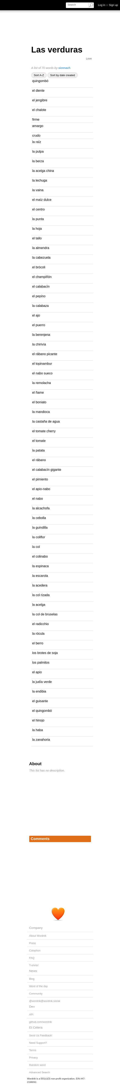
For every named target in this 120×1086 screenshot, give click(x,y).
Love (89, 58)
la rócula (38, 633)
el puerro (38, 325)
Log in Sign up (108, 5)
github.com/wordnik (40, 1021)
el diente (38, 90)
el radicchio (40, 624)
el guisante (40, 701)
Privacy (33, 1057)
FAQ (32, 957)
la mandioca (41, 412)
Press (32, 943)
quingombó (40, 81)
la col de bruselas (45, 614)
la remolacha (41, 383)
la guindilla (40, 527)
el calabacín (41, 286)
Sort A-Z (39, 75)
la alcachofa (41, 508)
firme (36, 119)
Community (36, 993)
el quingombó (42, 710)
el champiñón (42, 277)
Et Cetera (36, 1027)
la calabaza (40, 306)
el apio (37, 672)
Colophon (35, 950)
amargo (37, 126)
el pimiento (40, 479)
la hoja (37, 228)
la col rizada (41, 595)
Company (36, 927)
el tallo (37, 238)
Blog (32, 978)
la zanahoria (41, 739)
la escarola (40, 575)
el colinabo (40, 556)
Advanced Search (39, 1072)
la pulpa (38, 151)
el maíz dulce (41, 199)
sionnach (64, 68)
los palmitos (41, 662)
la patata (38, 450)
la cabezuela (41, 257)
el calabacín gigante (46, 469)
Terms (32, 1050)
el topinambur (42, 363)
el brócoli (38, 267)
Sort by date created (62, 75)
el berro (37, 643)
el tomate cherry (44, 431)
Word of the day (38, 986)
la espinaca (40, 566)
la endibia (39, 691)
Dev (32, 1006)
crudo (36, 135)
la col (36, 547)
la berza (38, 161)
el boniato (39, 402)
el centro (38, 209)
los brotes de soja (45, 653)
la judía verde (42, 682)
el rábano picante (44, 354)
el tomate (39, 440)
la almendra (40, 248)
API (31, 1014)
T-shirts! (34, 965)
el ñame (38, 392)
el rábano (39, 460)
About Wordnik (38, 935)
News (33, 971)
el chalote (39, 110)
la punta (38, 219)
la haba (37, 730)
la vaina (38, 190)
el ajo (36, 315)
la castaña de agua (46, 421)
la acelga (38, 604)
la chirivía (39, 344)
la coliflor (38, 537)
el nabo (37, 498)
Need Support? (38, 1042)
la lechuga (39, 180)
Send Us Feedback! (40, 1035)
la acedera (40, 585)
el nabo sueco (42, 373)
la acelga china (43, 171)
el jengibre (39, 100)
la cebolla (39, 518)
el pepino (38, 296)
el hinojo (38, 720)
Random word (37, 1065)
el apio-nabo (41, 489)
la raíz (36, 142)
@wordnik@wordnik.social (44, 1001)
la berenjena (41, 334)
